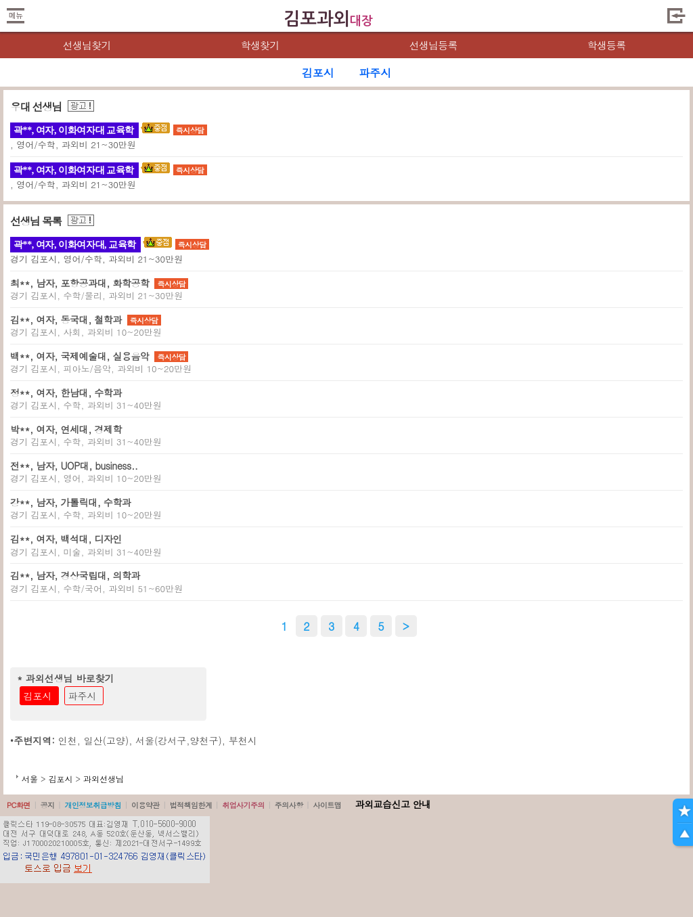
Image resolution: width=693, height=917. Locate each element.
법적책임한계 (191, 805)
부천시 (243, 740)
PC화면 (18, 805)
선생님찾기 (86, 45)
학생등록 (606, 45)
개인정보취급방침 (92, 805)
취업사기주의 (243, 805)
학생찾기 (260, 45)
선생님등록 (433, 45)
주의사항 (289, 805)
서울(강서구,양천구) (178, 740)
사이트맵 (327, 805)
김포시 (38, 695)
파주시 (82, 695)
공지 (48, 805)
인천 (67, 740)
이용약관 (145, 805)
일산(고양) (106, 740)
